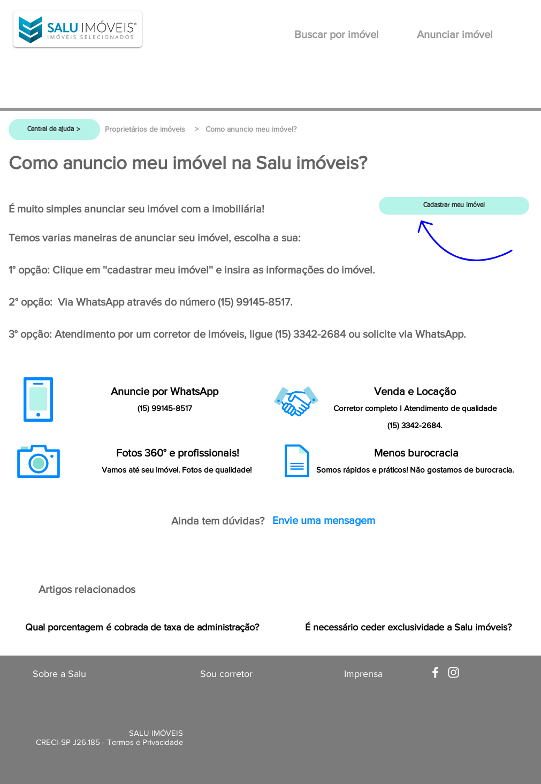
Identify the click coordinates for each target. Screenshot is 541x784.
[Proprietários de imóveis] (145, 129)
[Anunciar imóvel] (455, 34)
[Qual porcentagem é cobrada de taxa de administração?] (142, 627)
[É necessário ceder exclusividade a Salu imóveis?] (408, 627)
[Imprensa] (363, 674)
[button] (251, 129)
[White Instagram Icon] (453, 672)
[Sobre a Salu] (59, 674)
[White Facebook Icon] (435, 672)
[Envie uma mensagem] (324, 520)
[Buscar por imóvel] (337, 34)
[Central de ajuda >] (54, 129)
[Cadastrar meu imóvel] (454, 206)
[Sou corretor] (226, 674)
